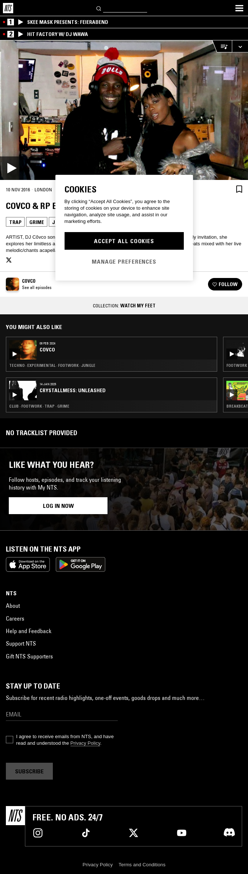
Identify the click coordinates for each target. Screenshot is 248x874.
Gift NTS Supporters (29, 656)
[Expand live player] (240, 46)
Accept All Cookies (124, 241)
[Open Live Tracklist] (222, 46)
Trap (15, 222)
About (13, 605)
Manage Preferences (124, 261)
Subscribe (29, 771)
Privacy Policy (85, 743)
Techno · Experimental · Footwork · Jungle (52, 365)
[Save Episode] (239, 189)
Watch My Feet (138, 305)
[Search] (99, 7)
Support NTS (21, 643)
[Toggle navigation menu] (239, 8)
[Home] (8, 8)
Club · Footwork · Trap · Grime (39, 406)
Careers (15, 618)
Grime (36, 222)
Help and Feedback (28, 631)
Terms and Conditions (141, 864)
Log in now (58, 505)
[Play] (124, 110)
